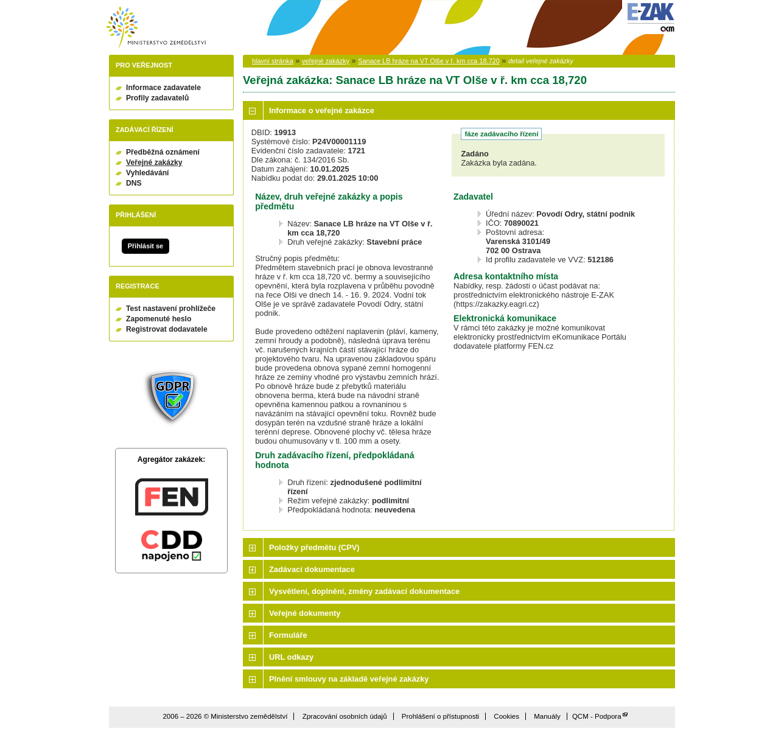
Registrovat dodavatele (167, 329)
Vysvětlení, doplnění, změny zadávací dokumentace (364, 591)
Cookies (506, 716)
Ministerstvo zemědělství (156, 27)
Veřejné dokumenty (304, 613)
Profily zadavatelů (157, 98)
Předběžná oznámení (163, 152)
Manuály (547, 716)
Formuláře (288, 635)
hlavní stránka (272, 61)
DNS (134, 183)
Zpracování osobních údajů (345, 716)
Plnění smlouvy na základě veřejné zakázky (349, 678)
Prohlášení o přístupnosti (440, 716)
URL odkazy (291, 657)
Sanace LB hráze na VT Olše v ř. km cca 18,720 (429, 61)
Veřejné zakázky (154, 162)
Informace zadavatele (163, 87)
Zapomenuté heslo (158, 319)
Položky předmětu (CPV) (314, 547)
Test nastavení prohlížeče (170, 308)
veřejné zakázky (325, 61)
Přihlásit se (145, 246)
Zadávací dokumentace (312, 569)
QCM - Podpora (596, 716)
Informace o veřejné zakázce (321, 110)
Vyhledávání (147, 173)
